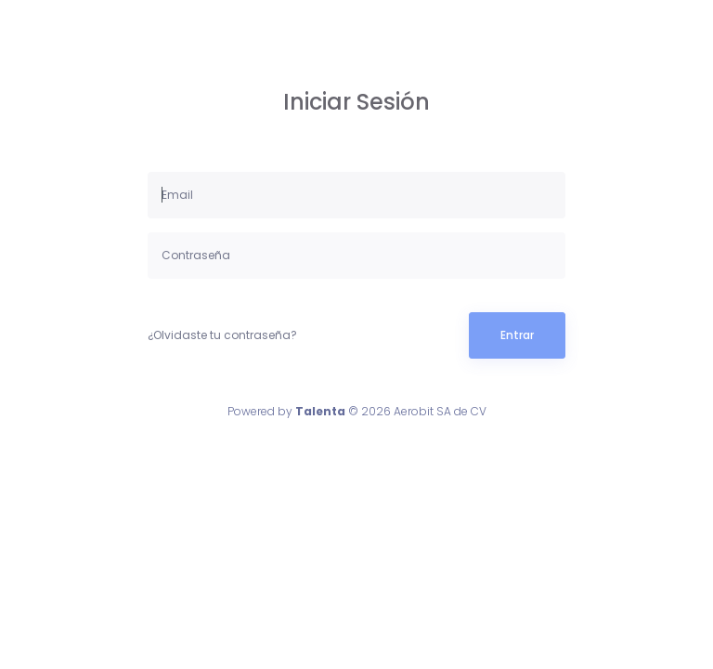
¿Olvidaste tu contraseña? (222, 335)
